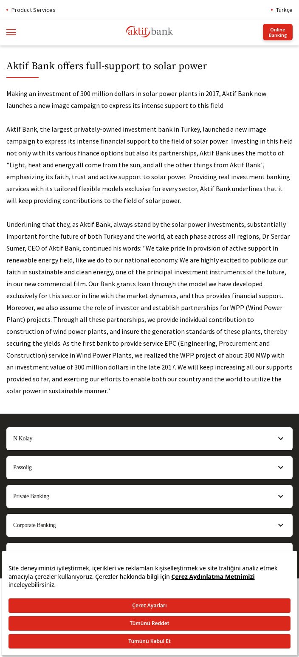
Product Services (33, 10)
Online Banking (278, 32)
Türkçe (284, 10)
